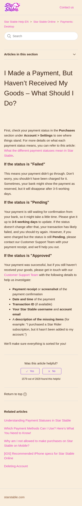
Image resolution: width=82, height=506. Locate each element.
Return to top (15, 394)
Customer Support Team (21, 275)
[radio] (30, 371)
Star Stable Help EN (16, 21)
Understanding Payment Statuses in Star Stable (37, 420)
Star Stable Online (44, 21)
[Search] (41, 36)
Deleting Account (16, 466)
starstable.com (14, 497)
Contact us (67, 7)
